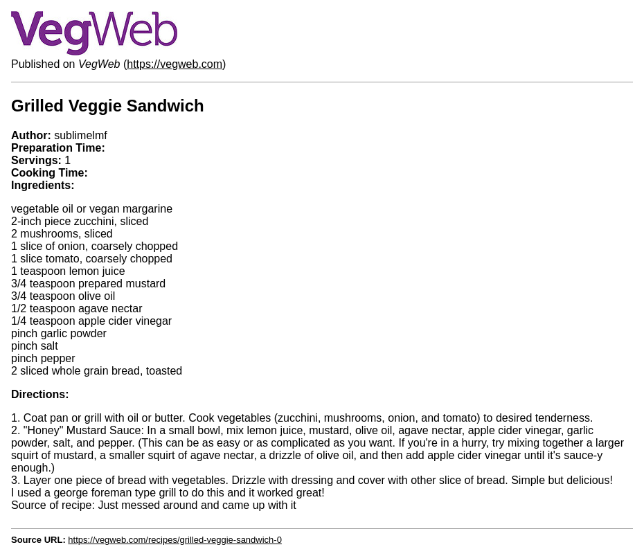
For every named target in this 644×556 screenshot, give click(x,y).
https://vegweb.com (174, 64)
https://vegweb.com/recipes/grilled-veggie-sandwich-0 (175, 540)
